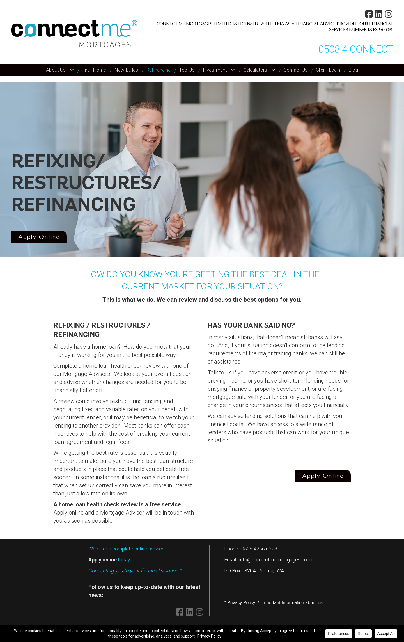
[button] (369, 14)
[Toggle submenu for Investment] (233, 70)
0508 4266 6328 (259, 549)
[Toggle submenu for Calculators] (273, 70)
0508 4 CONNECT (355, 49)
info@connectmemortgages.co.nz (276, 560)
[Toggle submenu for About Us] (72, 70)
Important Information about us (292, 602)
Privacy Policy (241, 602)
